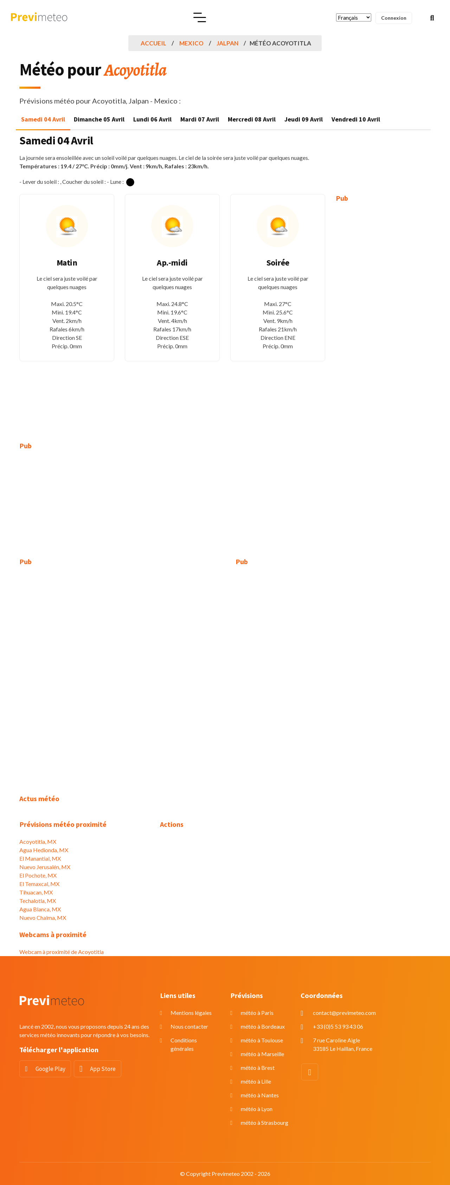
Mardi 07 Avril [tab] (199, 119)
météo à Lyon (256, 1108)
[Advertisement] (383, 317)
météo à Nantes (260, 1095)
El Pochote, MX (38, 875)
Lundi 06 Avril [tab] (152, 119)
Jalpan (227, 43)
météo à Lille (256, 1081)
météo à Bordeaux (263, 1026)
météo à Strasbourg (264, 1122)
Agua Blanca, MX (40, 909)
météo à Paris (257, 1012)
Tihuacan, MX (36, 892)
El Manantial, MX (40, 858)
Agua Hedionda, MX (43, 850)
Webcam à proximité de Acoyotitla (61, 951)
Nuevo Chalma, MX (42, 917)
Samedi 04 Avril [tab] (43, 119)
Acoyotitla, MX (37, 841)
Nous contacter (189, 1026)
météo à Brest (258, 1067)
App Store (103, 1069)
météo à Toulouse (262, 1040)
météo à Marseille (262, 1053)
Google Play (50, 1069)
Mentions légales (191, 1012)
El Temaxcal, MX (39, 883)
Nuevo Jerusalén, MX (44, 866)
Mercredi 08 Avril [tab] (252, 119)
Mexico (191, 43)
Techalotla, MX (37, 900)
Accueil (153, 43)
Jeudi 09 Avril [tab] (303, 119)
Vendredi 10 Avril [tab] (356, 119)
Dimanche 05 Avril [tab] (99, 119)
